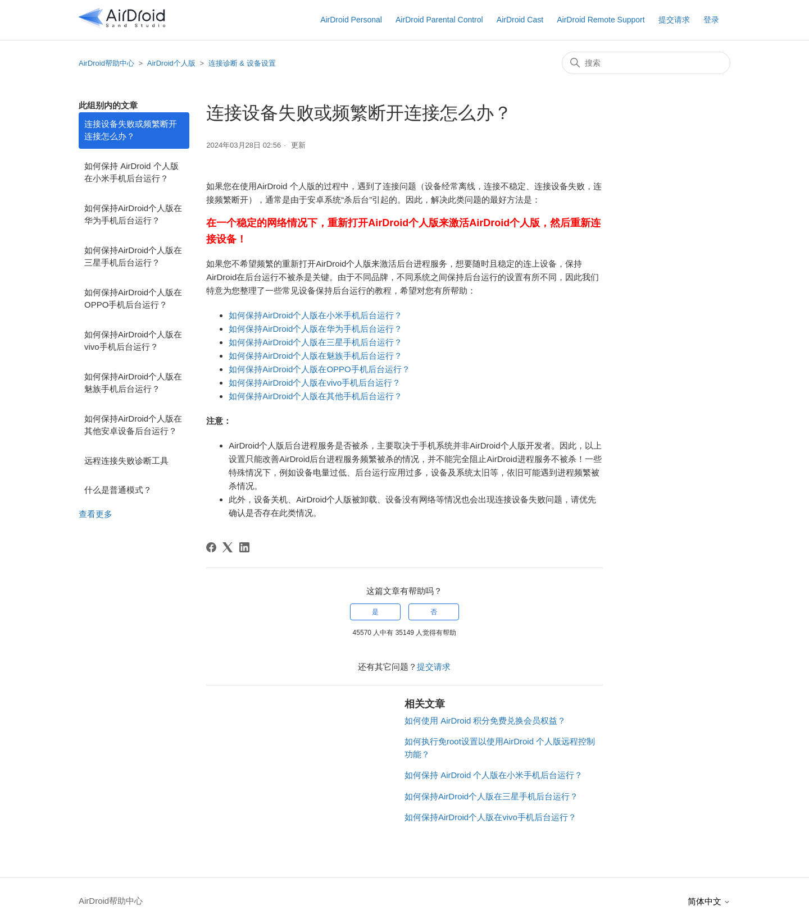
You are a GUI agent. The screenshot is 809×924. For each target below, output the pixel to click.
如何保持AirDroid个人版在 (277, 315)
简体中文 (709, 901)
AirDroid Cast (520, 19)
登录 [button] (711, 19)
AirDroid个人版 (171, 63)
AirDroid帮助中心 (106, 63)
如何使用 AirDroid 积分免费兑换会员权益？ (485, 720)
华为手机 (343, 328)
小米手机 (343, 315)
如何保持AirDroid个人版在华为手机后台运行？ (133, 214)
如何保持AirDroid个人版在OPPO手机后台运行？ (133, 298)
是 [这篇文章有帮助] (375, 612)
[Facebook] (211, 547)
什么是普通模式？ (118, 490)
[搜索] (646, 63)
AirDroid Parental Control (439, 19)
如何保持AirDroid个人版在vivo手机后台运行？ (133, 341)
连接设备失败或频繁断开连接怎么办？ (130, 130)
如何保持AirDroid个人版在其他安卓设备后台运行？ (133, 425)
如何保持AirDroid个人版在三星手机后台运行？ (133, 256)
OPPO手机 (346, 369)
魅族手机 (343, 355)
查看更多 (95, 514)
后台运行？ (381, 315)
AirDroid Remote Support (600, 19)
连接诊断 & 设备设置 (242, 63)
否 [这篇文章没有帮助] (433, 612)
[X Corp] (227, 547)
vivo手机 (342, 382)
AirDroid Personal (351, 19)
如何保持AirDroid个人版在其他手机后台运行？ (315, 396)
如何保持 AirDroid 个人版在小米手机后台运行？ (131, 172)
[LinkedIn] (244, 547)
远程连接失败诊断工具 (126, 460)
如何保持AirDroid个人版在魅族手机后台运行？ (133, 383)
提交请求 (674, 19)
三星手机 (343, 342)
